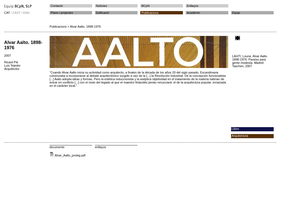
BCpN (145, 5)
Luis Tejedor (12, 65)
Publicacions (150, 12)
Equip (236, 12)
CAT (7, 12)
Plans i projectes (62, 12)
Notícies (101, 5)
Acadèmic (193, 12)
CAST (16, 12)
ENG (26, 12)
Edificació (102, 12)
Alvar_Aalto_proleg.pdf (68, 155)
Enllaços (192, 5)
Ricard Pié (11, 62)
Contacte (57, 5)
